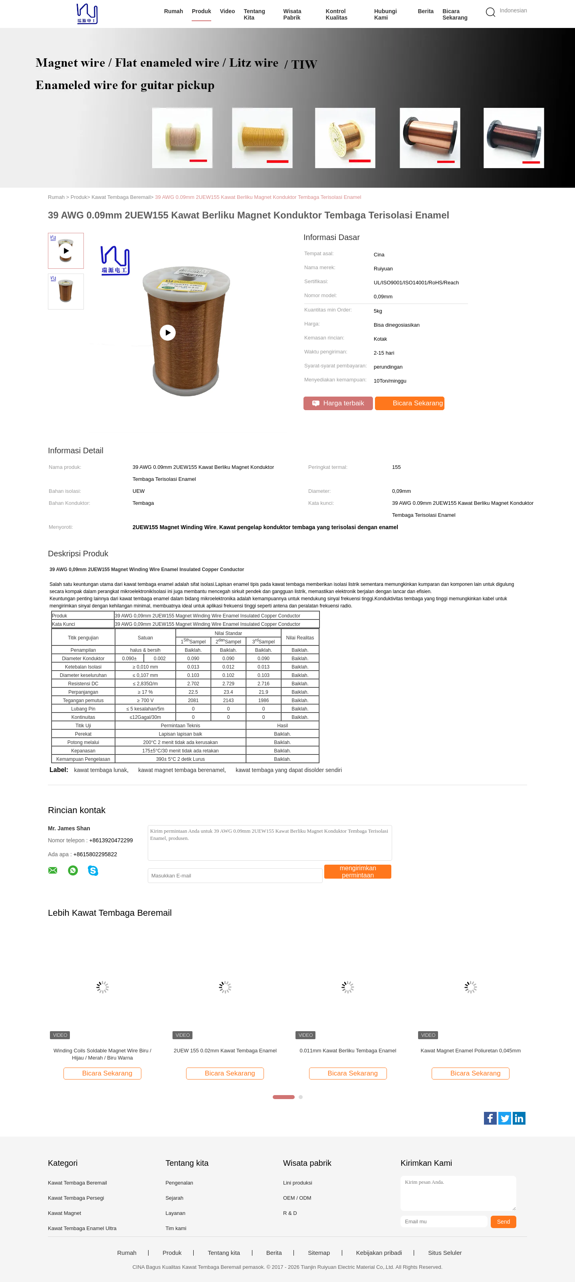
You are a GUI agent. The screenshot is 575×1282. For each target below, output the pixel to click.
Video (227, 11)
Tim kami (175, 1228)
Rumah (173, 11)
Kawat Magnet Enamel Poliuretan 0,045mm (470, 1051)
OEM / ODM (297, 1198)
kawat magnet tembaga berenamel (181, 770)
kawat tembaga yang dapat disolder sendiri (289, 770)
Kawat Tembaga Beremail (77, 1183)
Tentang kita (254, 14)
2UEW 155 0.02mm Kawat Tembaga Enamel (225, 1051)
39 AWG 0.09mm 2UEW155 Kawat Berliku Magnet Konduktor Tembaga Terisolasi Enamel (258, 197)
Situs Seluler (445, 1253)
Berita (426, 11)
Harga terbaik (338, 403)
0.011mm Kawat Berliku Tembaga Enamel (347, 1051)
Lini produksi (297, 1183)
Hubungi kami (385, 14)
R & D (290, 1213)
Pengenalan (179, 1183)
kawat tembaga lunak (100, 770)
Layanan (175, 1213)
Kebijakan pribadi (379, 1253)
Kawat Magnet (64, 1213)
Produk (201, 11)
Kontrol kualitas (336, 14)
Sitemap (319, 1253)
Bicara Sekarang (455, 14)
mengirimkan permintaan (358, 872)
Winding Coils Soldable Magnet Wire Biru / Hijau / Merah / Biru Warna (102, 1054)
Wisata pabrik (292, 14)
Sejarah (174, 1198)
